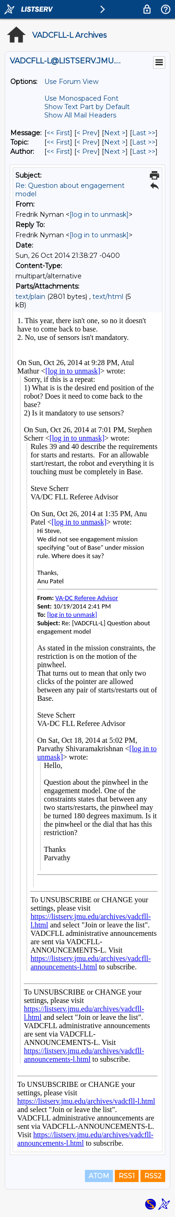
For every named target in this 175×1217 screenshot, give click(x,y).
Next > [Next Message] (115, 133)
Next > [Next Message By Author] (115, 151)
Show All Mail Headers (80, 115)
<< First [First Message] (58, 133)
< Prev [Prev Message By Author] (87, 151)
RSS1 (127, 1176)
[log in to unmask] (99, 214)
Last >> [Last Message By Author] (143, 151)
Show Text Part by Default (87, 107)
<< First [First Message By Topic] (58, 142)
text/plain (30, 296)
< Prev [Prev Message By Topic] (87, 142)
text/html (107, 296)
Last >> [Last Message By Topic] (143, 142)
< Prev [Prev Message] (87, 133)
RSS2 (152, 1176)
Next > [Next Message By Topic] (115, 142)
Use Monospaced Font (81, 98)
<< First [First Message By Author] (58, 151)
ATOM (99, 1176)
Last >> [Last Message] (143, 133)
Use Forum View (71, 81)
